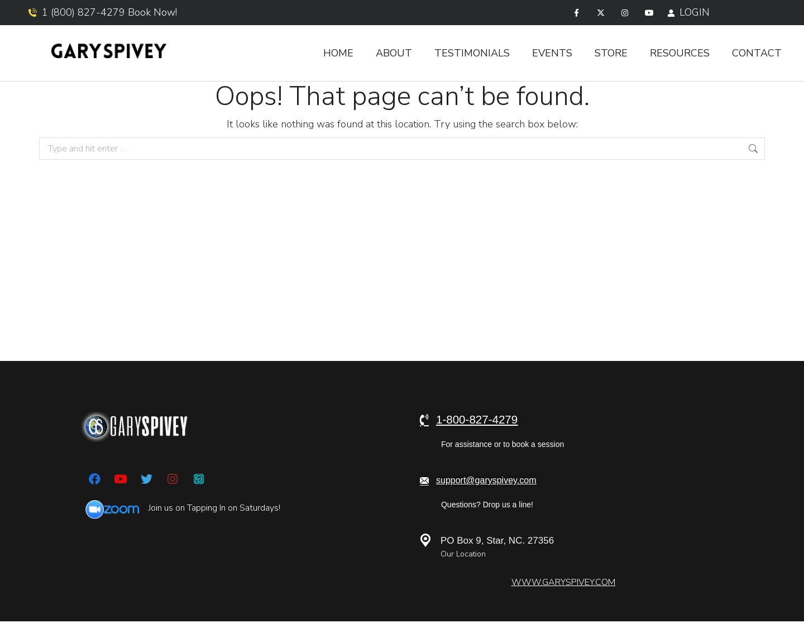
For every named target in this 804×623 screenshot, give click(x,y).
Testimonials (472, 53)
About (394, 53)
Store (611, 53)
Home (338, 53)
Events (552, 53)
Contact (757, 53)
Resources (680, 53)
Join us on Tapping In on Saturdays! (214, 508)
